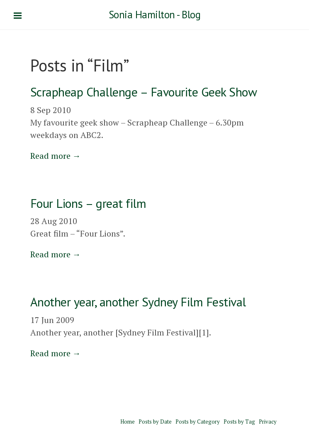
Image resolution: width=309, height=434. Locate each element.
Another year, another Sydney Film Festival (138, 301)
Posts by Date (155, 421)
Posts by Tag (239, 421)
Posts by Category (197, 421)
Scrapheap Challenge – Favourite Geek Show (143, 92)
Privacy (268, 421)
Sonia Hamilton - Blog (155, 14)
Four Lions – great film (88, 203)
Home (127, 421)
